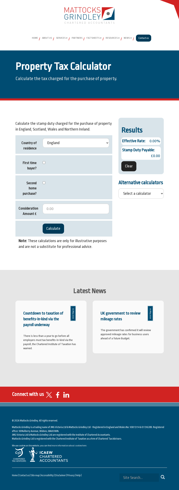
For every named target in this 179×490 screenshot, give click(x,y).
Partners (77, 38)
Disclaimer (60, 475)
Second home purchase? (29, 188)
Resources (113, 38)
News (128, 38)
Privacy (71, 475)
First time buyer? (29, 165)
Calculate (53, 228)
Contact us (143, 38)
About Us (47, 38)
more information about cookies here (69, 445)
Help (78, 475)
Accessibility (47, 475)
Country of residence (28, 145)
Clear (129, 166)
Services (62, 38)
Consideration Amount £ (28, 211)
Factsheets (94, 38)
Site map (35, 475)
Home (35, 38)
